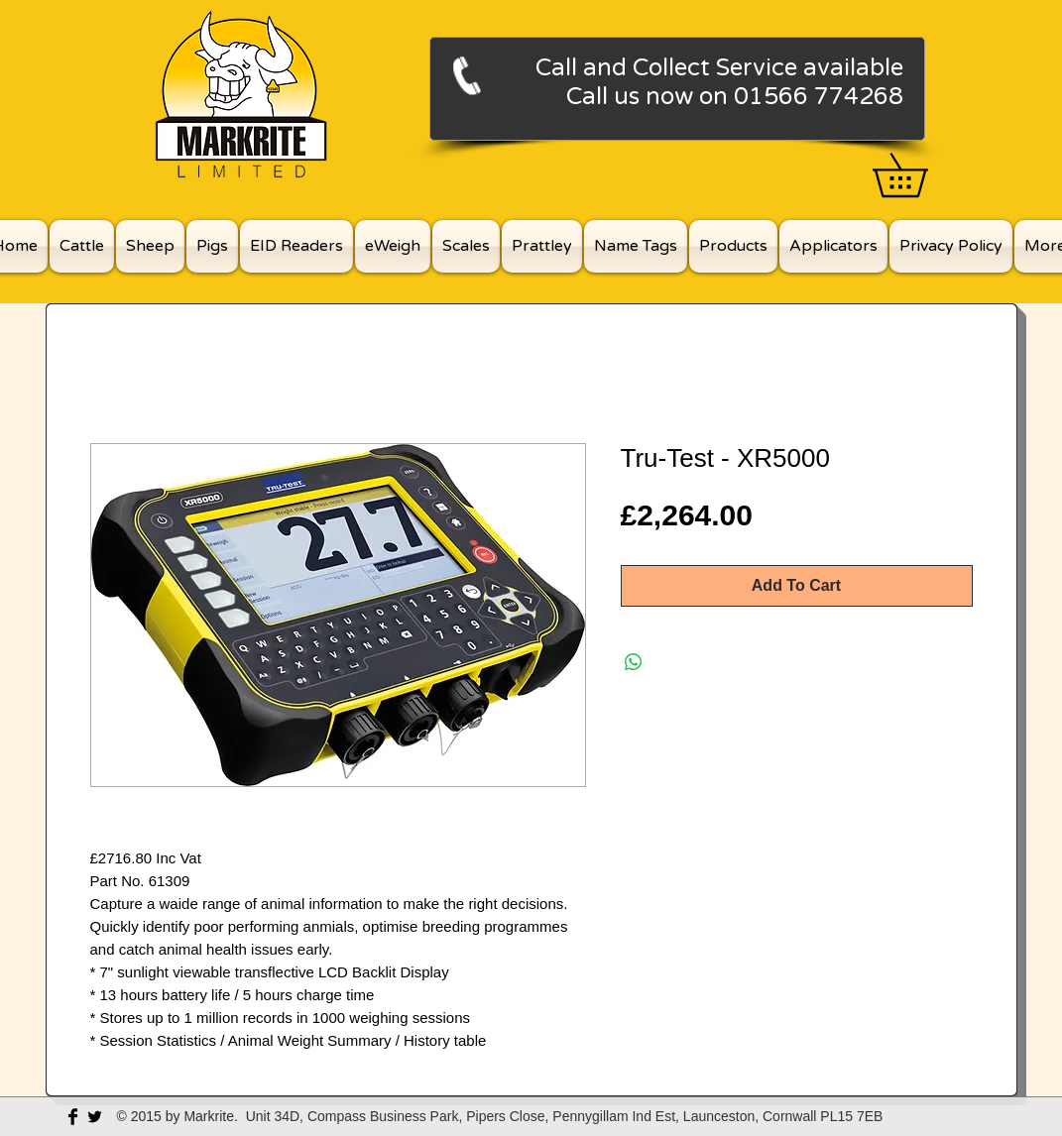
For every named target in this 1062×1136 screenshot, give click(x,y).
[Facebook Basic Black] (72, 1116)
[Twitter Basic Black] (94, 1116)
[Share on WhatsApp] (634, 662)
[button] (921, 175)
